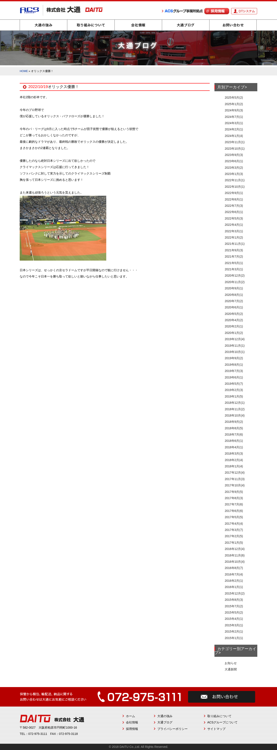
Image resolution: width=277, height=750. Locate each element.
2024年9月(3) (234, 110)
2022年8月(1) (234, 199)
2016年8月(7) (234, 568)
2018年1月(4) (234, 466)
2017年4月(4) (234, 523)
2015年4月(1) (234, 618)
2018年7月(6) (234, 434)
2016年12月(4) (235, 549)
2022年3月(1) (234, 231)
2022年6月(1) (234, 212)
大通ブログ (185, 25)
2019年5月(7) (234, 383)
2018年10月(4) (235, 415)
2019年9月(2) (234, 358)
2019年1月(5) (234, 396)
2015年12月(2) (235, 593)
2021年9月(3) (234, 250)
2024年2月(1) (234, 129)
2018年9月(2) (234, 421)
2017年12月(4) (235, 472)
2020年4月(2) (234, 320)
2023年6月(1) (234, 161)
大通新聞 (231, 669)
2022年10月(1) (235, 186)
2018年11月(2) (235, 409)
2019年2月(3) (234, 390)
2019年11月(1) (235, 345)
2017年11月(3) (235, 479)
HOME (24, 71)
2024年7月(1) (234, 117)
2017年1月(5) (234, 542)
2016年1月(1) (234, 587)
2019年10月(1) (235, 352)
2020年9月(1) (234, 288)
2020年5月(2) (234, 314)
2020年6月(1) (234, 307)
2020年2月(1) (234, 326)
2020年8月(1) (234, 294)
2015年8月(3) (234, 599)
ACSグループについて (222, 722)
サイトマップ (216, 729)
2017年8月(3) (234, 498)
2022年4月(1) (234, 224)
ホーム (130, 716)
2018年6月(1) (234, 440)
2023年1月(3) (234, 174)
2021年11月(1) (235, 243)
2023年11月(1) (235, 142)
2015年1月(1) (234, 638)
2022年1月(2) (234, 237)
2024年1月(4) (234, 136)
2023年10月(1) (235, 148)
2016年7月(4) (234, 574)
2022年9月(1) (234, 193)
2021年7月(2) (234, 256)
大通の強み (43, 25)
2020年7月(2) (234, 301)
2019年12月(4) (235, 339)
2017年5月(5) (234, 517)
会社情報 (138, 25)
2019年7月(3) (234, 371)
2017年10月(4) (235, 485)
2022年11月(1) (235, 180)
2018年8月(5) (234, 428)
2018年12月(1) (235, 402)
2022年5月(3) (234, 218)
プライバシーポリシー (172, 729)
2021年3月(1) (234, 269)
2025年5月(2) (234, 97)
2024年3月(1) (234, 123)
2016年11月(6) (235, 555)
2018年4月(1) (234, 447)
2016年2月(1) (234, 580)
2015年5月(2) (234, 612)
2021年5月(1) (234, 263)
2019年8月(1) (234, 364)
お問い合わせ (233, 25)
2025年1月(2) (234, 104)
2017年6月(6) (234, 511)
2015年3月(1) (234, 625)
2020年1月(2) (234, 333)
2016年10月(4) (235, 561)
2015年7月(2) (234, 606)
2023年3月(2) (234, 167)
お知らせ (231, 663)
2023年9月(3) (234, 155)
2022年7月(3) (234, 205)
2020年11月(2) (235, 282)
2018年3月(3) (234, 453)
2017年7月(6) (234, 504)
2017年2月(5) (234, 536)
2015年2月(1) (234, 631)
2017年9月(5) (234, 492)
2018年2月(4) (234, 460)
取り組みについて (90, 25)
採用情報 (132, 729)
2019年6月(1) (234, 377)
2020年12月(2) (235, 275)
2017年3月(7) (234, 530)
